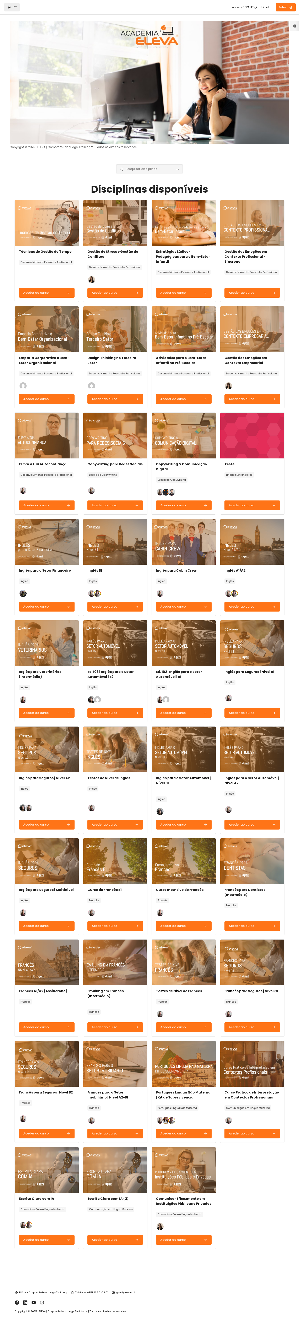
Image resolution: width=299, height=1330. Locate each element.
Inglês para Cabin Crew (176, 564)
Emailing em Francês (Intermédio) (106, 993)
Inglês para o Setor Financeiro (47, 564)
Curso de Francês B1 (105, 884)
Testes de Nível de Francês (179, 990)
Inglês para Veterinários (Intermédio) (42, 669)
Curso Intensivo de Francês (180, 884)
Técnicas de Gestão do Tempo (48, 246)
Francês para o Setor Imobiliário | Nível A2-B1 (109, 1094)
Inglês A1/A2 (234, 564)
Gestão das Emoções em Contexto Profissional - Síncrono (245, 251)
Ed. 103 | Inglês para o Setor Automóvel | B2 (112, 669)
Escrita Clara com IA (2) (109, 1202)
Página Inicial (260, 7)
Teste (228, 458)
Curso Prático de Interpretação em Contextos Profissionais (248, 1096)
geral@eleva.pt (127, 1302)
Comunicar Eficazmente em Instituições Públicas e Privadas (180, 1207)
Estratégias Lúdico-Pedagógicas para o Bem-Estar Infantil (179, 251)
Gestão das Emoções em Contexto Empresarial (245, 355)
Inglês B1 (96, 564)
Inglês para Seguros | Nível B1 (248, 666)
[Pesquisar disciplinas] (149, 163)
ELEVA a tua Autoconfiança (45, 458)
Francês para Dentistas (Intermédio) (244, 886)
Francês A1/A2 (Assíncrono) (45, 990)
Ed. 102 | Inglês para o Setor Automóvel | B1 (179, 669)
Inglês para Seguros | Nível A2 (47, 772)
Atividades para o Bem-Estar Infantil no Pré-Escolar (182, 355)
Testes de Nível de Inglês (110, 772)
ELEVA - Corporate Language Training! (45, 1302)
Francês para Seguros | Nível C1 (250, 990)
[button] (12, 7)
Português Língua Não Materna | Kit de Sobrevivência (183, 1094)
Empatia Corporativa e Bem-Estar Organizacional (46, 355)
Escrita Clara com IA (39, 1202)
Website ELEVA (240, 7)
